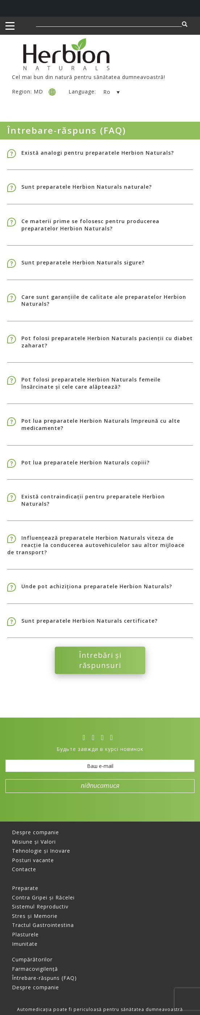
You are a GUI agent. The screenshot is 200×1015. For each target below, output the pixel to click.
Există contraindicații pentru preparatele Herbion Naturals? (93, 500)
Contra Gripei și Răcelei (43, 897)
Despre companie (35, 832)
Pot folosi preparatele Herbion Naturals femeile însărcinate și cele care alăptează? (91, 383)
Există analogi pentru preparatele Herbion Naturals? (97, 152)
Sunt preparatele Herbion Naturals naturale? (86, 186)
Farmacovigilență (35, 968)
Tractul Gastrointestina (43, 925)
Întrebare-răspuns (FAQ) (44, 977)
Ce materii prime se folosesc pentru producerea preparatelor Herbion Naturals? (90, 225)
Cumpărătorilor (32, 959)
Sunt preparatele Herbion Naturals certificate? (89, 620)
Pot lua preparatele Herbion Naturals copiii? (85, 462)
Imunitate (25, 943)
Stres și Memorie (35, 915)
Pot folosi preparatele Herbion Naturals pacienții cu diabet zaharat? (107, 342)
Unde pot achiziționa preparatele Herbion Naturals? (96, 586)
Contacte (24, 869)
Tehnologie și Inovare (41, 850)
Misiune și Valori (34, 841)
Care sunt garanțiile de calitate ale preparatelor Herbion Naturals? (103, 300)
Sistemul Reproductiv (40, 906)
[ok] (113, 737)
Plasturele (25, 934)
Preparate (25, 888)
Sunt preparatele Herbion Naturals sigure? (83, 262)
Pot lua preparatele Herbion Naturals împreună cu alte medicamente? (100, 424)
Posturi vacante (33, 860)
